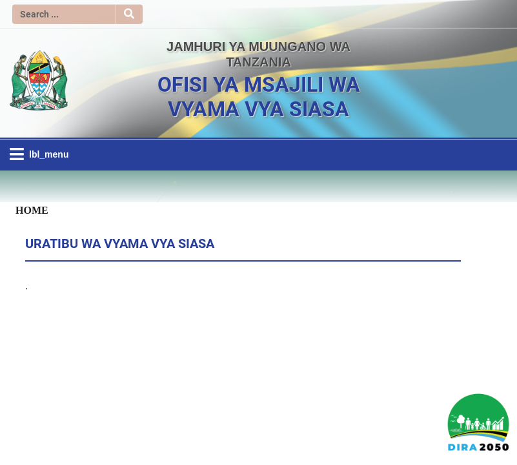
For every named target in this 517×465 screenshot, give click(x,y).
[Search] (64, 14)
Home (31, 210)
